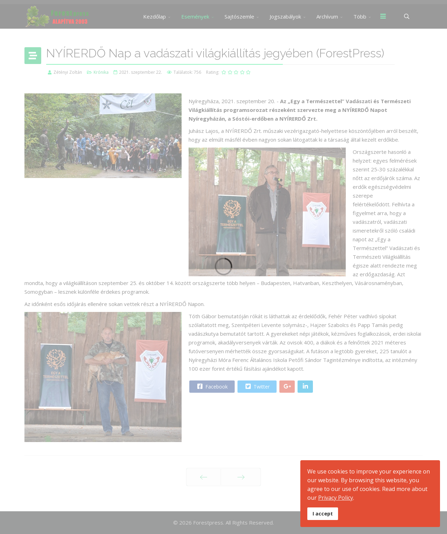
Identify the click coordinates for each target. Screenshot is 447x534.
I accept (323, 513)
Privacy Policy (335, 497)
